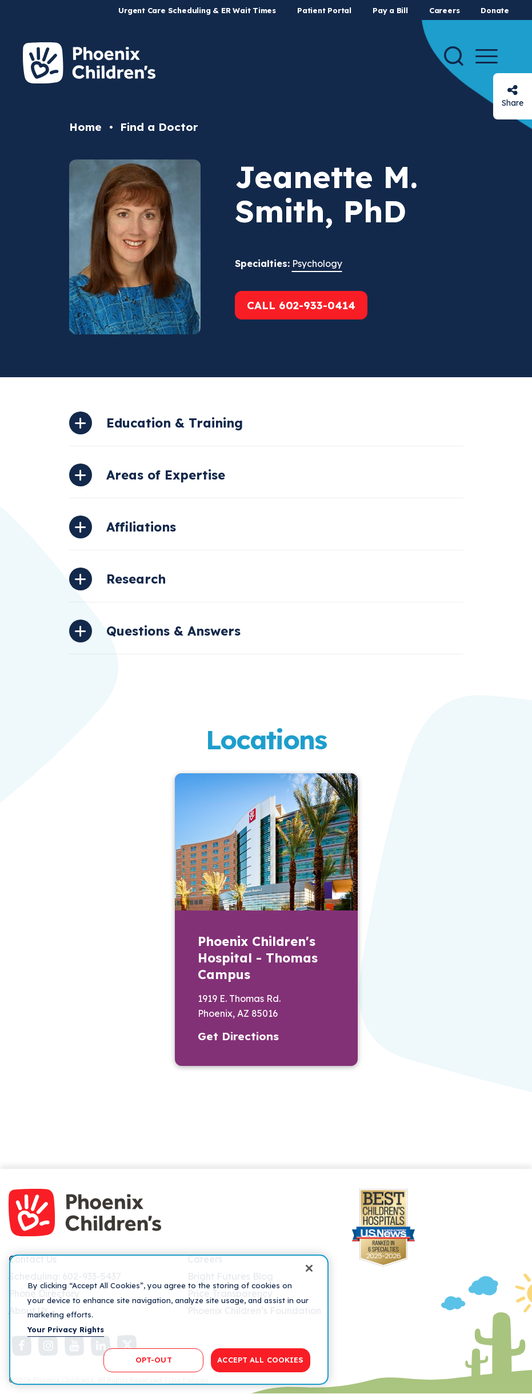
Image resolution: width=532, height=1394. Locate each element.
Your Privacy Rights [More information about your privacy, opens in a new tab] (65, 1329)
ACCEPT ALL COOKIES (260, 1359)
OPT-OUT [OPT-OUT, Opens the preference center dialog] (153, 1359)
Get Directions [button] (238, 1036)
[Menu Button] (486, 56)
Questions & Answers (173, 631)
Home (85, 127)
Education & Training (174, 423)
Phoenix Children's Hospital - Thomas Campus (258, 957)
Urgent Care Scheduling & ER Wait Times (197, 10)
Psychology (317, 263)
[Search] (454, 56)
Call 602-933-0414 (301, 305)
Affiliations (141, 527)
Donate (495, 10)
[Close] (309, 1268)
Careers (444, 10)
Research (136, 579)
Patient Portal (324, 10)
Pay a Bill (390, 10)
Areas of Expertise (165, 475)
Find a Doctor (159, 127)
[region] (169, 1320)
